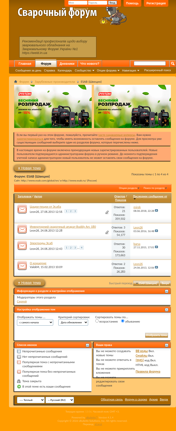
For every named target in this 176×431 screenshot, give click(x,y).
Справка (49, 70)
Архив (153, 399)
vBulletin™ (92, 417)
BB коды (142, 351)
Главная (25, 64)
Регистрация (156, 3)
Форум (46, 64)
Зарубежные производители (55, 82)
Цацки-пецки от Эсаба (45, 206)
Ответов (119, 196)
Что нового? (89, 64)
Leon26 (34, 212)
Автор (38, 196)
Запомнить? (79, 9)
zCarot (98, 424)
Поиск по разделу (154, 188)
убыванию (130, 321)
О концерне (38, 263)
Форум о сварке (136, 399)
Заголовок (24, 196)
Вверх (165, 283)
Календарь (65, 70)
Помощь (132, 3)
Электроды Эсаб (41, 243)
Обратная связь (112, 399)
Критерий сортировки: (74, 317)
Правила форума (148, 371)
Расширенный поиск (157, 70)
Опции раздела (128, 188)
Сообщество (83, 70)
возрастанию (106, 321)
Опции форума (106, 70)
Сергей (22, 301)
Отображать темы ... (31, 317)
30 (123, 247)
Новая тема (29, 168)
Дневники (67, 64)
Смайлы (141, 355)
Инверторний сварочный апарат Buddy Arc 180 (63, 226)
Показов (120, 200)
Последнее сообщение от (150, 197)
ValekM (34, 267)
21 (123, 211)
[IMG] (140, 360)
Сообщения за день (28, 70)
